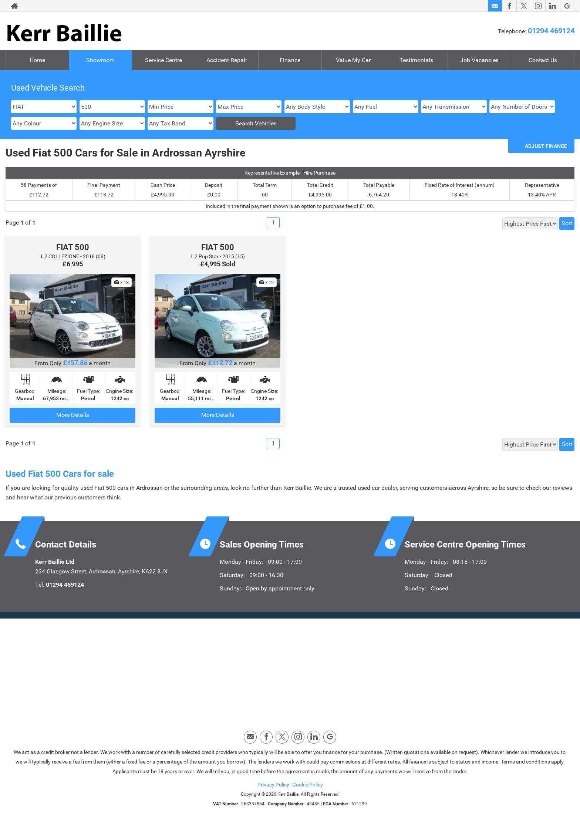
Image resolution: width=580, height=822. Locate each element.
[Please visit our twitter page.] (523, 6)
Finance (290, 60)
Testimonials (416, 60)
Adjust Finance (546, 146)
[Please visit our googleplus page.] (567, 6)
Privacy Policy (273, 785)
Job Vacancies (479, 60)
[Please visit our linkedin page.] (552, 6)
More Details (72, 414)
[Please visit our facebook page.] (509, 6)
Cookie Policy (308, 785)
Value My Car (353, 60)
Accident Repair (226, 60)
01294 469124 (551, 30)
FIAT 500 (72, 247)
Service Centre (163, 60)
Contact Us (543, 60)
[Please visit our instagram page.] (538, 6)
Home (37, 60)
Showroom (100, 60)
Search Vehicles (256, 123)
